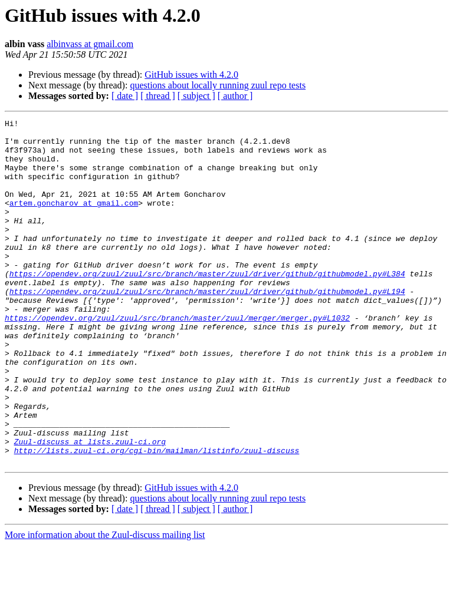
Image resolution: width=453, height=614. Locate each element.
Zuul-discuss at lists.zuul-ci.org (90, 506)
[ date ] (124, 96)
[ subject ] (196, 96)
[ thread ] (157, 96)
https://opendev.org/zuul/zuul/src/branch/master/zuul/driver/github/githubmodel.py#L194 (207, 326)
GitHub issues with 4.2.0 (191, 75)
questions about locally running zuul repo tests (218, 85)
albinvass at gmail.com (90, 44)
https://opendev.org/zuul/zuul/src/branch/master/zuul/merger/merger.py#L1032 (177, 358)
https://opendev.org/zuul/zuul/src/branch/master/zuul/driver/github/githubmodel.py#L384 (207, 305)
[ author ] (235, 96)
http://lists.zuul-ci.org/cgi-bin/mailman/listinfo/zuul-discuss (157, 517)
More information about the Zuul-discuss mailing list (105, 604)
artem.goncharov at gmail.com (73, 220)
